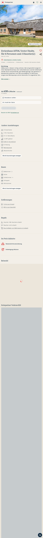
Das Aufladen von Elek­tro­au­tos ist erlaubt (16, 228)
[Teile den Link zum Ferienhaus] (40, 54)
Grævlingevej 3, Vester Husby (11, 60)
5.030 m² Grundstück (10, 141)
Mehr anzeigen (5, 79)
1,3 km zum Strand (9, 204)
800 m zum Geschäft (10, 207)
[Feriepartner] (7, 2)
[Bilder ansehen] (21, 26)
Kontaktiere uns (15, 112)
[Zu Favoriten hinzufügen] (40, 50)
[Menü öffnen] (40, 2)
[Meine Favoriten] (37, 2)
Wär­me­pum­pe (8, 147)
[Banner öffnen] (40, 535)
